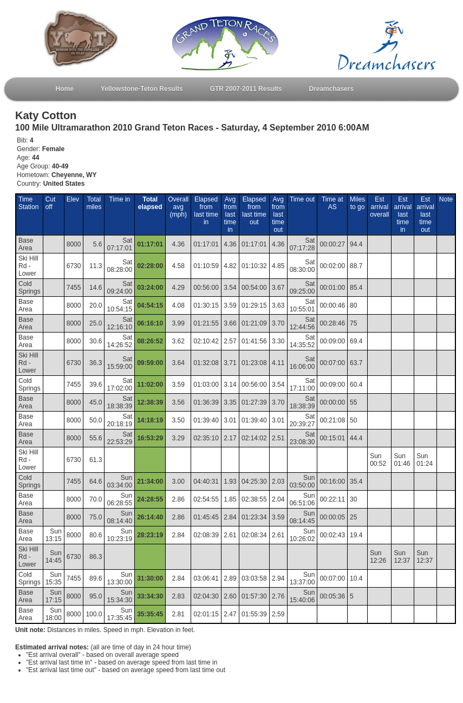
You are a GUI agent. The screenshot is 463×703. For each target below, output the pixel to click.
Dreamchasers (331, 89)
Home (65, 89)
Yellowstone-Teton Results (142, 89)
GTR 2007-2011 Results (246, 89)
